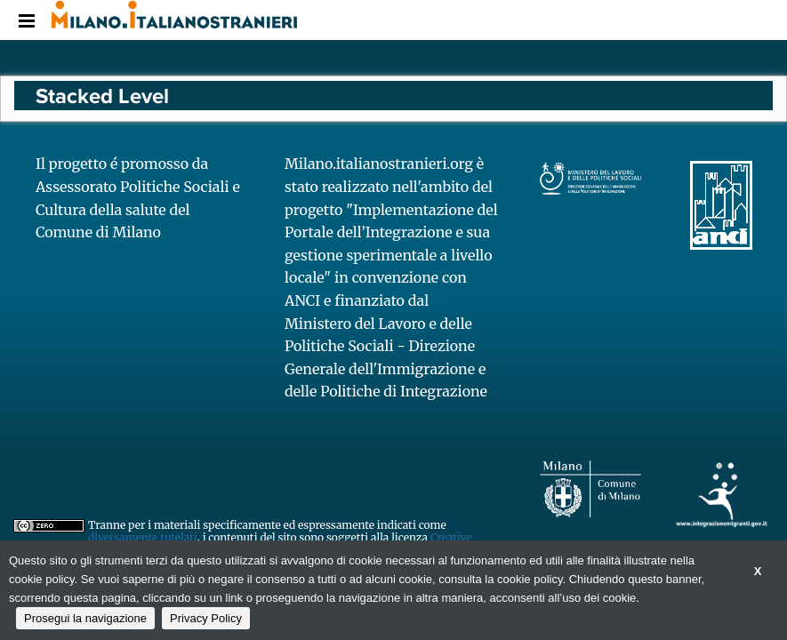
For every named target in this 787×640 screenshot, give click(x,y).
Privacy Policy (206, 618)
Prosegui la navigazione (85, 618)
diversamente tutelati (142, 537)
